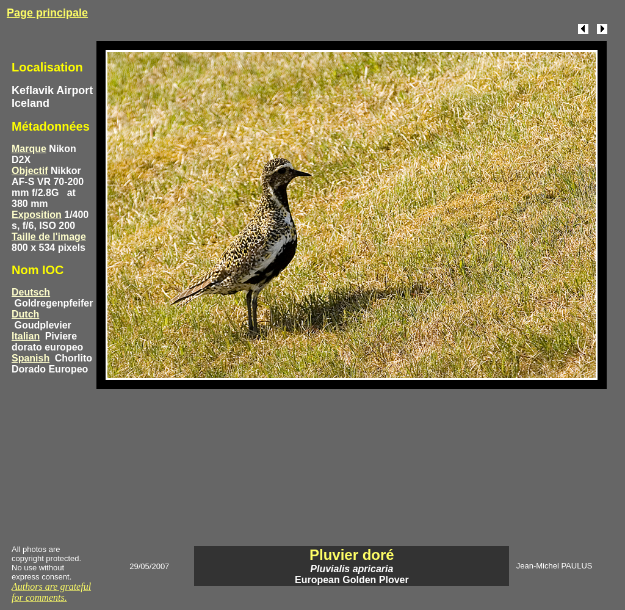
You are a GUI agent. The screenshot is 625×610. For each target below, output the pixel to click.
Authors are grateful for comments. (51, 592)
